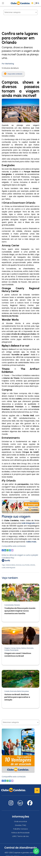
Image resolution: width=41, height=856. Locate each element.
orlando (32, 565)
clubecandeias (10, 565)
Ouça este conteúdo (13, 74)
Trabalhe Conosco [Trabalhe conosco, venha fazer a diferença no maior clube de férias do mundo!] (20, 829)
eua (23, 565)
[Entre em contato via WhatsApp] (36, 851)
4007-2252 (9, 852)
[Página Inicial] (20, 3)
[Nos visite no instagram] (11, 804)
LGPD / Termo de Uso (20, 836)
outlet (3, 568)
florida (27, 565)
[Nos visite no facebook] (29, 804)
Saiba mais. (31, 541)
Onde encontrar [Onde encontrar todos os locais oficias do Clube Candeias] (20, 821)
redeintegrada (10, 568)
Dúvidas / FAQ (20, 825)
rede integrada (28, 523)
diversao (19, 565)
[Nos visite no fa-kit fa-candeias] (20, 805)
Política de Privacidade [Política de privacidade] (20, 833)
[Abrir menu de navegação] (3, 3)
